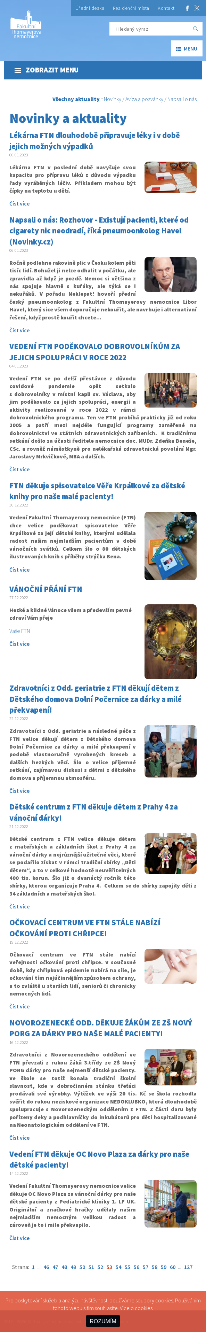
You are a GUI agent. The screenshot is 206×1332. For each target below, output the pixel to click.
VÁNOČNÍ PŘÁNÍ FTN (45, 589)
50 (82, 1266)
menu (186, 48)
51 (91, 1266)
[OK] (196, 29)
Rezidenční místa (131, 8)
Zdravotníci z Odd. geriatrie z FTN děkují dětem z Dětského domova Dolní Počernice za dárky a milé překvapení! (95, 699)
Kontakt (166, 8)
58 (154, 1266)
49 (73, 1266)
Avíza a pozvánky (144, 98)
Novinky (112, 98)
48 (64, 1266)
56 (136, 1266)
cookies (144, 1307)
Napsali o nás (182, 98)
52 (100, 1266)
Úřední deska (90, 8)
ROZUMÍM (103, 1321)
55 (127, 1266)
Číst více (19, 203)
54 (118, 1266)
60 (172, 1266)
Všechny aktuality (76, 98)
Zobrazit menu (47, 70)
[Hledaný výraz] (149, 29)
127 (188, 1266)
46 (46, 1266)
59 (163, 1266)
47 (55, 1266)
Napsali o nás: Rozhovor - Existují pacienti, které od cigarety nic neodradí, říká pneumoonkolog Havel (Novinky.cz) (99, 231)
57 (145, 1266)
